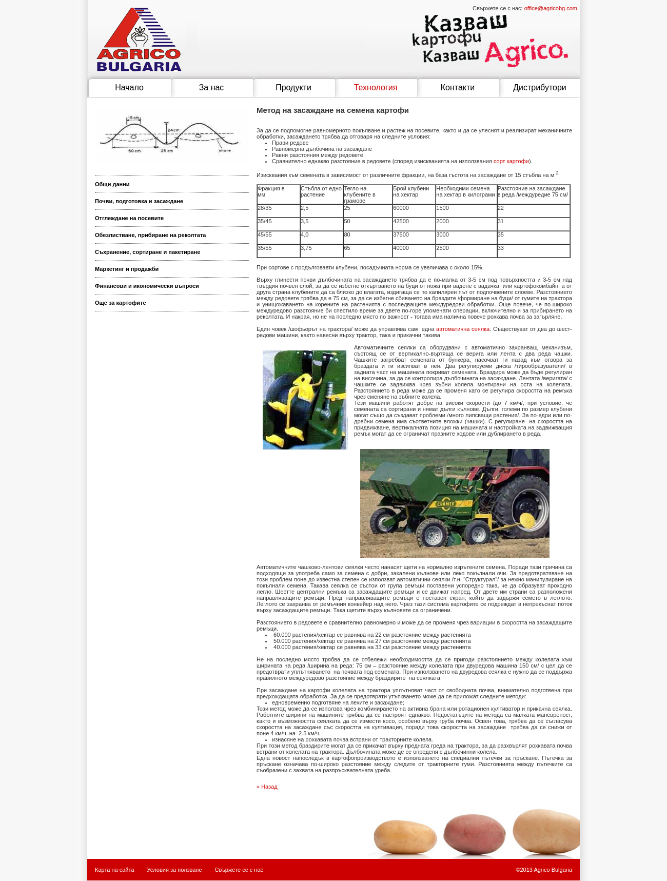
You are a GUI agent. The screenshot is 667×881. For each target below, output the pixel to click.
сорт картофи (511, 161)
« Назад (267, 787)
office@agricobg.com (550, 8)
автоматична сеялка (462, 329)
